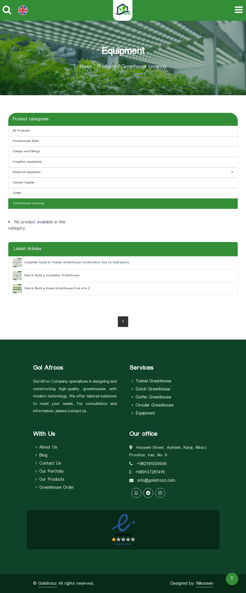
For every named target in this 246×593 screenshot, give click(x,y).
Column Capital (23, 182)
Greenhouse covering (28, 203)
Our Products (49, 479)
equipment (143, 413)
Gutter (17, 193)
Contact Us (48, 463)
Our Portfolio (49, 471)
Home (86, 67)
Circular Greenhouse (153, 405)
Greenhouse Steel (26, 141)
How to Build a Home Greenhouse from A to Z (51, 288)
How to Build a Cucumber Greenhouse (46, 275)
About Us (46, 447)
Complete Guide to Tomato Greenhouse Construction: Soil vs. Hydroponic (71, 262)
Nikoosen (204, 583)
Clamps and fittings (26, 151)
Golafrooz (47, 583)
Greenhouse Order (54, 487)
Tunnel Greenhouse (152, 381)
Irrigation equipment (27, 162)
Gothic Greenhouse (151, 397)
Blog (41, 455)
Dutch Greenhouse (151, 389)
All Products (21, 130)
